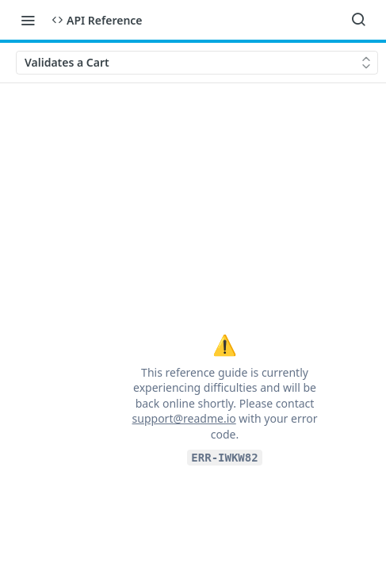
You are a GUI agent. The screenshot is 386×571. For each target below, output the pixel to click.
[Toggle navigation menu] (28, 20)
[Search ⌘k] (358, 20)
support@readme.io (184, 418)
